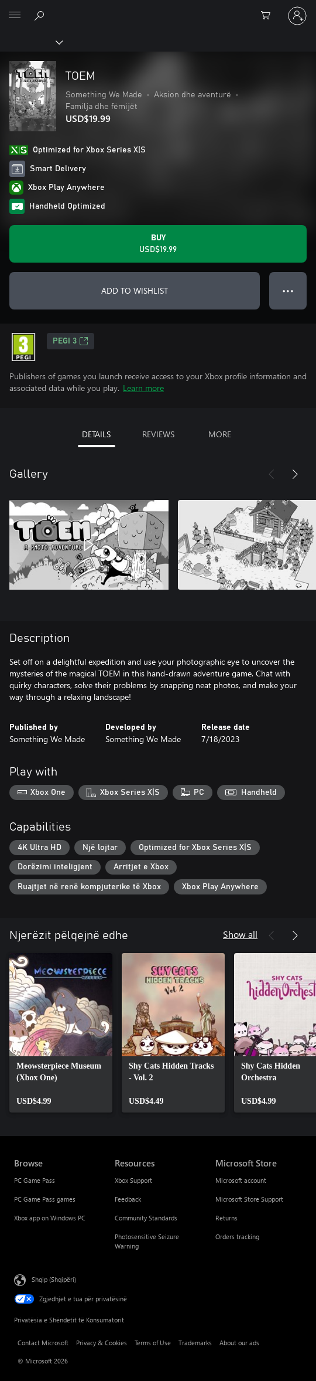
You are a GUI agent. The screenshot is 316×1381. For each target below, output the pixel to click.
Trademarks (195, 1342)
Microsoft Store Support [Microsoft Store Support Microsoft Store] (249, 1199)
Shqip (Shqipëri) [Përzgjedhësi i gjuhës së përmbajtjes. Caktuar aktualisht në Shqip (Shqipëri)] (54, 1279)
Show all (240, 934)
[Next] (295, 474)
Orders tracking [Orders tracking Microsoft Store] (237, 1236)
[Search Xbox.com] (41, 15)
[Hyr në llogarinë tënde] (297, 16)
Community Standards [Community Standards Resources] (146, 1218)
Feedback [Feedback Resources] (128, 1199)
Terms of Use (153, 1342)
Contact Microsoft (43, 1342)
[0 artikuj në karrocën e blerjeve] (269, 16)
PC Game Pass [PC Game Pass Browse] (34, 1180)
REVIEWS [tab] (158, 434)
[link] (60, 1033)
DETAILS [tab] (96, 434)
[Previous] (271, 474)
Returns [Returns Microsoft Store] (226, 1218)
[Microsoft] (157, 9)
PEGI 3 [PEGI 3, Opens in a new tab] (70, 341)
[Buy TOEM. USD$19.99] (158, 244)
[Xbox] (31, 42)
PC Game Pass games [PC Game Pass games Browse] (44, 1199)
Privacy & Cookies (101, 1342)
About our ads (239, 1342)
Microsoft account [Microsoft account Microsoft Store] (240, 1180)
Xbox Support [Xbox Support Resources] (133, 1180)
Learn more (143, 387)
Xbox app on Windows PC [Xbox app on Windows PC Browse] (49, 1218)
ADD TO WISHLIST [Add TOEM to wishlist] (134, 290)
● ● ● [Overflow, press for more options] (288, 290)
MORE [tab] (219, 434)
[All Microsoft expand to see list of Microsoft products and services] (15, 16)
